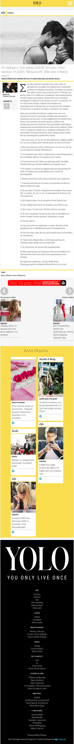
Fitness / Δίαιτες (37, 631)
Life (3, 12)
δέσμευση (21, 275)
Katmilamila (37, 717)
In (37, 663)
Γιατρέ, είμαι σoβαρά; (37, 634)
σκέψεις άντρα (12, 275)
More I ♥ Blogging (37, 725)
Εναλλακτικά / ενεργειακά (37, 700)
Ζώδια (37, 697)
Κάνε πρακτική (37, 683)
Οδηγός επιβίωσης (37, 677)
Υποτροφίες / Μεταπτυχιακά (37, 685)
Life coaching (37, 602)
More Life (37, 608)
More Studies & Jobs (37, 688)
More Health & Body (37, 637)
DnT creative (38, 739)
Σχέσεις (10, 13)
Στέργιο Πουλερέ (9, 96)
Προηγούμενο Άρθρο (8, 297)
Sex (37, 599)
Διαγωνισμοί (37, 605)
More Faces (37, 651)
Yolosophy (37, 723)
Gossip (37, 646)
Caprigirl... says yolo (37, 720)
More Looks (37, 622)
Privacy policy (33, 735)
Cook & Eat (37, 666)
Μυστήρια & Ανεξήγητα (37, 703)
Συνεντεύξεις (37, 648)
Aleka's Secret (37, 728)
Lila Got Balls (37, 714)
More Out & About (37, 668)
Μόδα (37, 617)
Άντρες (37, 594)
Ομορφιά (37, 619)
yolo (3, 275)
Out (37, 660)
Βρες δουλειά (37, 680)
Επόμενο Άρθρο (68, 297)
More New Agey (37, 705)
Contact (43, 735)
